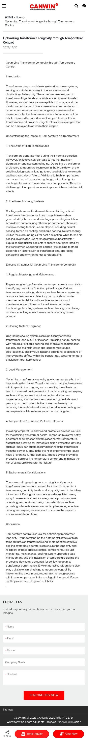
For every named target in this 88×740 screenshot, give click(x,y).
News (19, 17)
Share (7, 733)
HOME (9, 17)
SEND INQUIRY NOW (44, 695)
